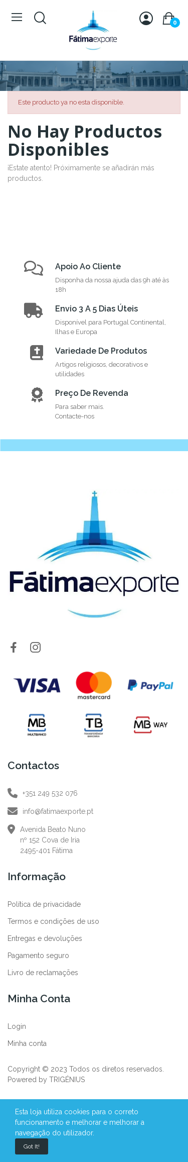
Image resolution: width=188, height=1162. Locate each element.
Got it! (32, 1146)
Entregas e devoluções (45, 938)
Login (17, 1026)
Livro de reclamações (43, 973)
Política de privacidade (44, 904)
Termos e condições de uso (53, 921)
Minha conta (27, 1043)
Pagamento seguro (38, 956)
